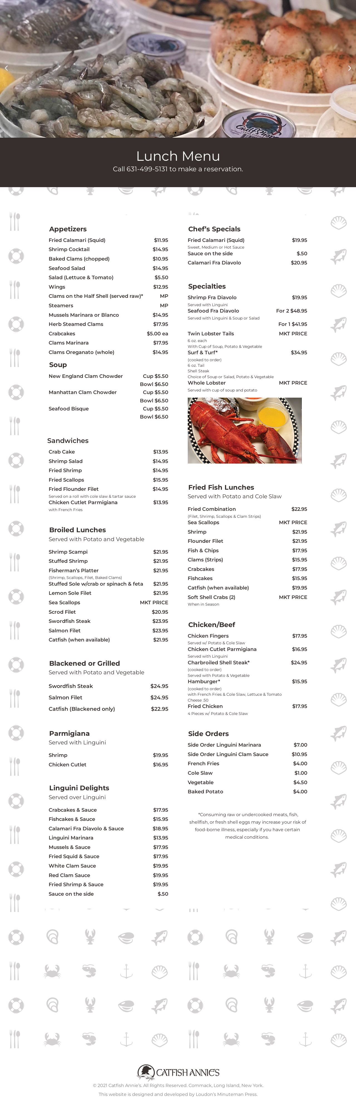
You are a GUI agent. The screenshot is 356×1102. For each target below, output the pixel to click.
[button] (6, 68)
